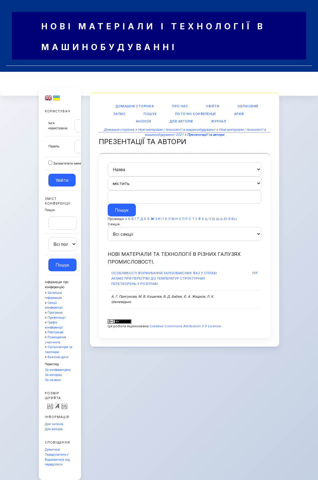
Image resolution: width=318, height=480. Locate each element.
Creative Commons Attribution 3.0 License (185, 326)
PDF (255, 273)
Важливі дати (58, 357)
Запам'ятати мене (67, 163)
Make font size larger (64, 405)
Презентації (56, 318)
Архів (239, 114)
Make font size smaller (50, 405)
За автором (53, 375)
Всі (234, 219)
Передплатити (55, 455)
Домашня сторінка (134, 106)
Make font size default (57, 405)
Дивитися (52, 450)
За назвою (53, 380)
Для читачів (54, 424)
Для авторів (54, 429)
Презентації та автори (205, 135)
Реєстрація (55, 332)
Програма (55, 313)
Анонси (143, 121)
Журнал (218, 121)
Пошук (150, 114)
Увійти (212, 106)
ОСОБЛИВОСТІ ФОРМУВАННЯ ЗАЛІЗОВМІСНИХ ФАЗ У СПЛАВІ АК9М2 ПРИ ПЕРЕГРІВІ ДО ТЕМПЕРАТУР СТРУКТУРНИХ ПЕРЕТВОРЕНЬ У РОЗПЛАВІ (164, 278)
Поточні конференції (195, 114)
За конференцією (58, 370)
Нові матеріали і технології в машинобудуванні (176, 129)
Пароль (53, 146)
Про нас (180, 106)
